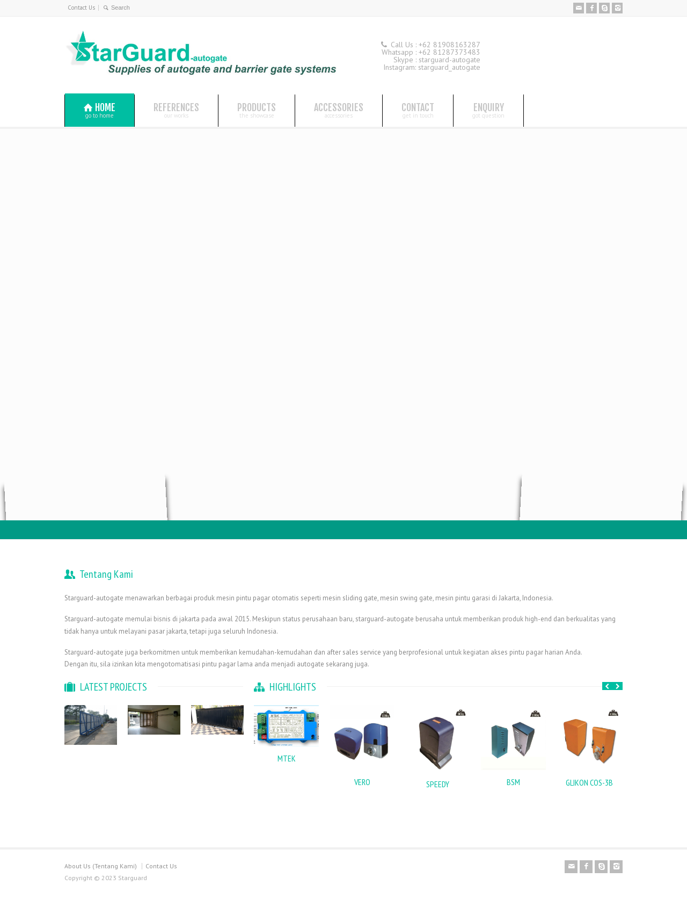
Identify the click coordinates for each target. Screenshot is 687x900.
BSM (513, 781)
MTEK (286, 758)
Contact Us (81, 7)
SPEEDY (437, 784)
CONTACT (417, 110)
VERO (362, 781)
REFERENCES (176, 110)
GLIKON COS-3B (589, 782)
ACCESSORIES (338, 110)
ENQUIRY (488, 110)
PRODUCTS (256, 110)
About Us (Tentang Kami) (100, 866)
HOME (99, 110)
